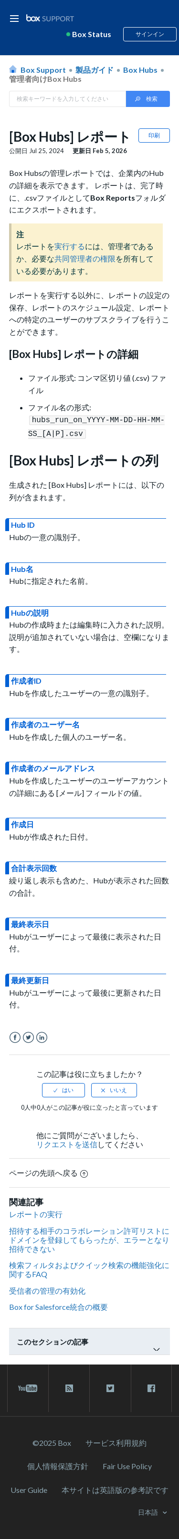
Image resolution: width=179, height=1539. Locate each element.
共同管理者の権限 (85, 258)
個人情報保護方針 (57, 1464)
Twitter (28, 1036)
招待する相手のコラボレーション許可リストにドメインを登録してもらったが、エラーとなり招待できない (89, 1237)
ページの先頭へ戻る (48, 1170)
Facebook (15, 1036)
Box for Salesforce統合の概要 (58, 1304)
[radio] (63, 1088)
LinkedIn (42, 1036)
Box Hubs (140, 69)
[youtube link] (28, 1386)
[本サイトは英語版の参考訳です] (115, 1487)
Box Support (43, 69)
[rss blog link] (69, 1386)
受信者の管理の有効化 (47, 1288)
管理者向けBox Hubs (45, 78)
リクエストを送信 (66, 1142)
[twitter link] (110, 1386)
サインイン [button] (150, 34)
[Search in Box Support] (67, 99)
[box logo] (50, 17)
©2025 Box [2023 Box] (51, 1440)
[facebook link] (151, 1386)
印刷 (154, 135)
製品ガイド (94, 69)
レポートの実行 (36, 1212)
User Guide (29, 1487)
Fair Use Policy (127, 1464)
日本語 (148, 1510)
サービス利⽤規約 (116, 1440)
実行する (69, 246)
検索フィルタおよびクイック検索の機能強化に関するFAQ (89, 1267)
